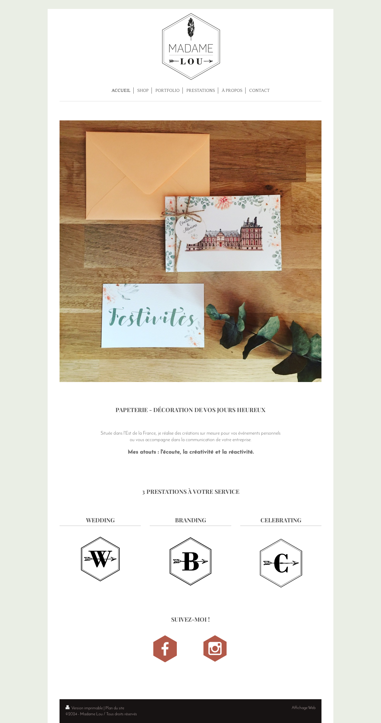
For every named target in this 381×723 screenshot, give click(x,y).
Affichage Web (304, 708)
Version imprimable (84, 708)
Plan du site (114, 708)
